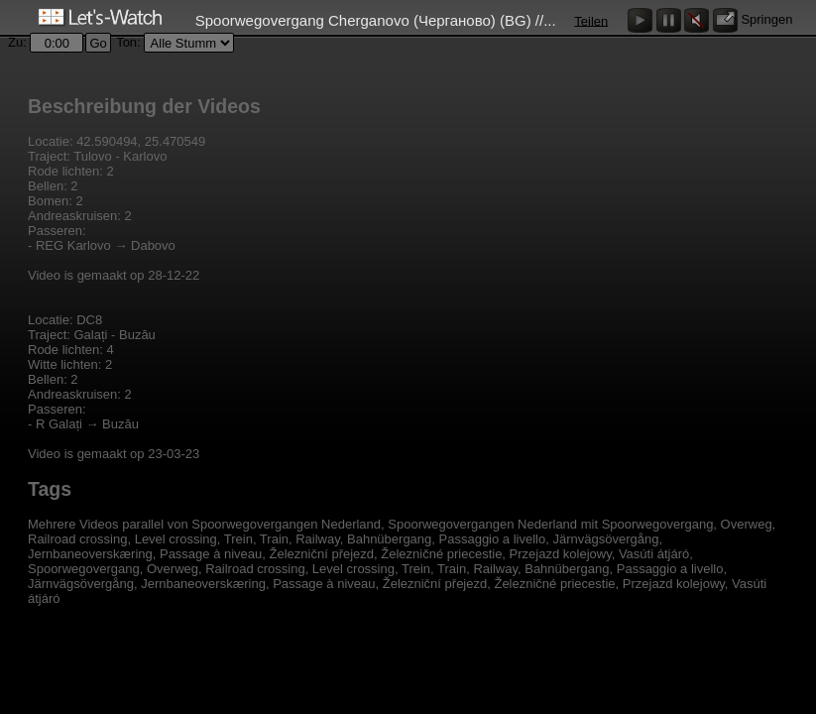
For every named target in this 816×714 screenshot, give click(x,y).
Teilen (591, 20)
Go (97, 43)
